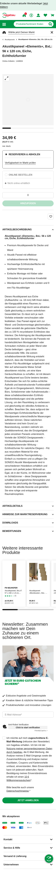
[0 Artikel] (28, 195)
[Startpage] (8, 15)
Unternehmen (11, 864)
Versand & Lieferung (15, 856)
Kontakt (8, 839)
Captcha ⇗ (41, 730)
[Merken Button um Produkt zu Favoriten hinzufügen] (51, 216)
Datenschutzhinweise (17, 791)
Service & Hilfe (12, 848)
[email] (28, 714)
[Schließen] (52, 32)
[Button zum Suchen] (50, 24)
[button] (4, 24)
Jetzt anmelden (27, 800)
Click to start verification (28, 727)
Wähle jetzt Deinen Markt (21, 32)
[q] (30, 24)
